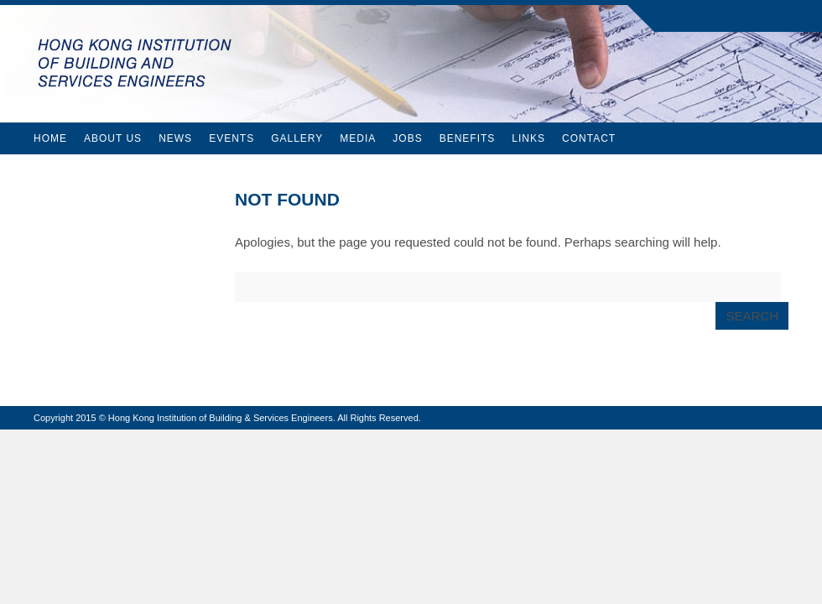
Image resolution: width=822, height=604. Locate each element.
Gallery (297, 138)
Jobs (407, 138)
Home (50, 138)
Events (231, 138)
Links (528, 138)
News (175, 138)
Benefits (468, 138)
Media (358, 138)
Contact (589, 138)
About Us (113, 138)
